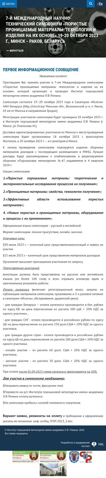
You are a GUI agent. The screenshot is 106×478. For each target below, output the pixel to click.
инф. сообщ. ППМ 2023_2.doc (53, 421)
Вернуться (14, 50)
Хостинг (85, 446)
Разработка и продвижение (75, 442)
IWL (98, 444)
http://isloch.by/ (34, 106)
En (101, 4)
